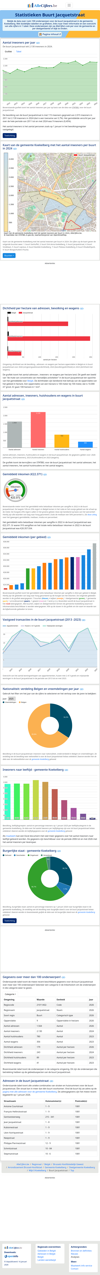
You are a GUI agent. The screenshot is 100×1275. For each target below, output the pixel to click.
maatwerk (11, 835)
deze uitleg (92, 514)
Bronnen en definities (81, 1250)
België (30, 380)
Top (72, 1170)
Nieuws (74, 1253)
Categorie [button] (9, 994)
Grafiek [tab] (8, 51)
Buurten (8, 255)
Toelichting (9, 135)
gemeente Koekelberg (40, 759)
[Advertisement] (50, 285)
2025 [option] (11, 698)
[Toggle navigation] (69, 5)
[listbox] (11, 699)
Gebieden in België (47, 1250)
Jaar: (5, 698)
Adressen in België (46, 1253)
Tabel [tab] (18, 51)
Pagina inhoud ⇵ (50, 34)
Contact (74, 1268)
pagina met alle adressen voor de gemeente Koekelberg (30, 1091)
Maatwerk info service (81, 1265)
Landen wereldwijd (47, 1260)
